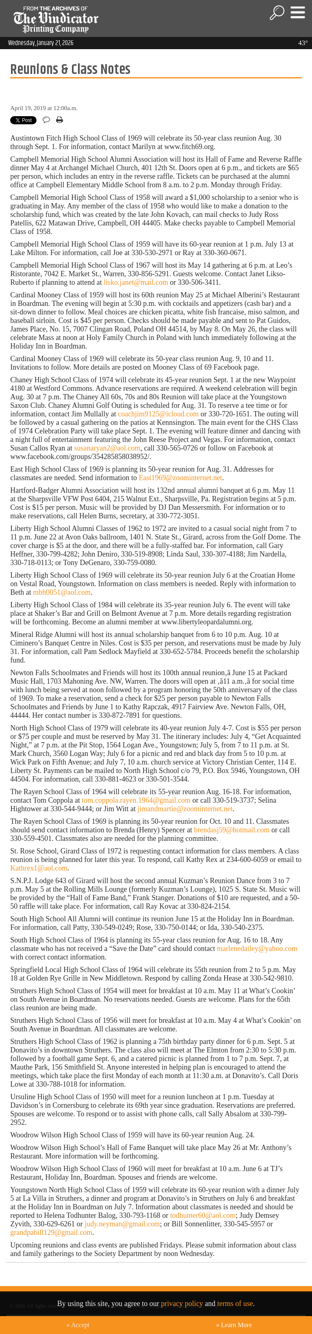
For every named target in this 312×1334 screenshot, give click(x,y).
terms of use (235, 1303)
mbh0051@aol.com (62, 592)
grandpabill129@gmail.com (51, 1232)
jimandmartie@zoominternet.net (185, 809)
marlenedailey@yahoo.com (257, 948)
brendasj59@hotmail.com (232, 830)
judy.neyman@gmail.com (122, 1224)
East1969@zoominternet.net (180, 478)
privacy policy (182, 1303)
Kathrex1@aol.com (38, 868)
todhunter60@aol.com (203, 1215)
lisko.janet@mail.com (136, 282)
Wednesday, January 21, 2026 (41, 43)
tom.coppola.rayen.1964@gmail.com (136, 800)
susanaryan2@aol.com (107, 448)
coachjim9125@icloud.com (158, 414)
